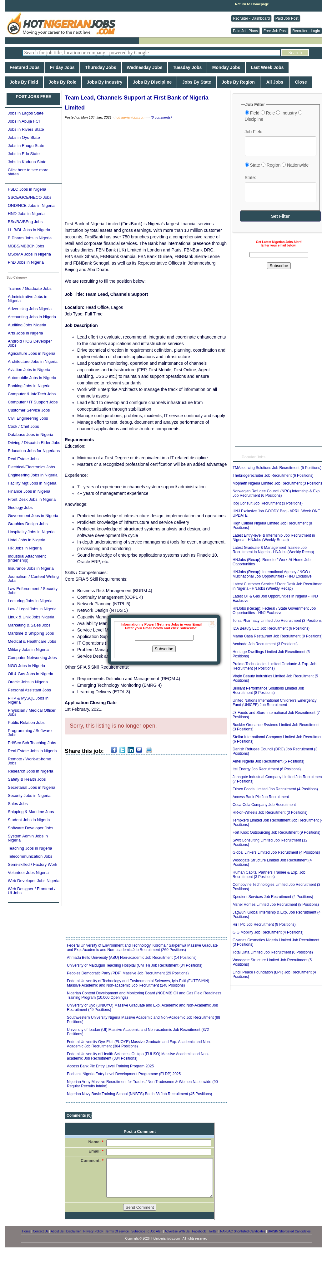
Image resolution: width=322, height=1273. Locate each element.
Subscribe (164, 648)
